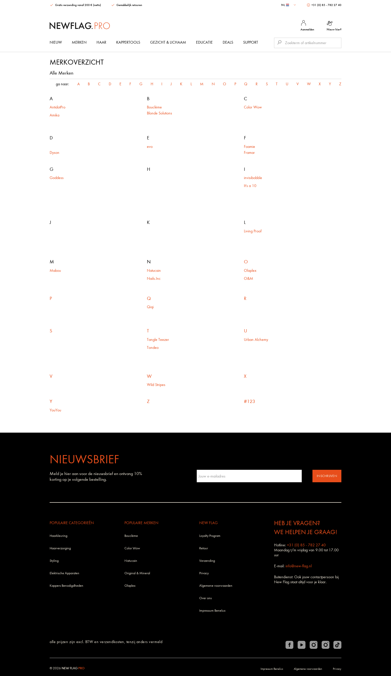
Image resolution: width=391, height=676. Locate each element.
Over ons (205, 598)
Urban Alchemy (256, 339)
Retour (203, 548)
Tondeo (153, 347)
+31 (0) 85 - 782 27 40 (324, 5)
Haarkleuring (58, 536)
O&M (248, 278)
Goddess (57, 177)
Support (250, 42)
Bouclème (154, 107)
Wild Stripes (156, 384)
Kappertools (128, 42)
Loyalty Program (209, 536)
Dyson (54, 152)
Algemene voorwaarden (215, 585)
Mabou (56, 270)
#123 (249, 401)
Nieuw (56, 42)
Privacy (204, 573)
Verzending (207, 561)
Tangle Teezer (158, 339)
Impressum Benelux (212, 610)
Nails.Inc (154, 278)
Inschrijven (327, 476)
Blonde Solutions (159, 113)
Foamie (249, 146)
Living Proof (253, 231)
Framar (249, 152)
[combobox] (289, 5)
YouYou (55, 410)
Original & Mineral (137, 573)
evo (150, 146)
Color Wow (253, 107)
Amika (54, 115)
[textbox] (289, 5)
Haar (101, 42)
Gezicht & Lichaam (168, 42)
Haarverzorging (60, 548)
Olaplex (250, 270)
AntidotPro (57, 107)
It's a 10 (250, 185)
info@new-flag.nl (299, 566)
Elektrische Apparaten (64, 573)
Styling (54, 561)
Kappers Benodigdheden (66, 585)
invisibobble (253, 177)
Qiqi (150, 306)
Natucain (154, 270)
